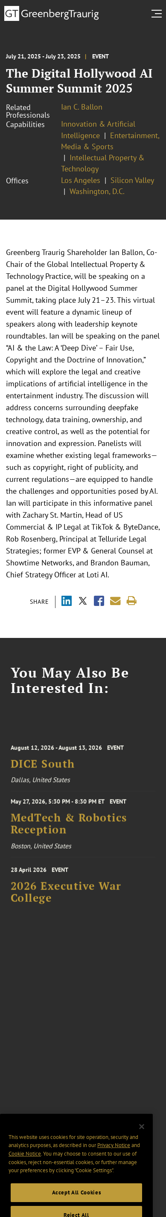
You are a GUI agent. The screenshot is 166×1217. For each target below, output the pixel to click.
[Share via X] (83, 602)
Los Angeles (80, 180)
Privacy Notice (113, 1154)
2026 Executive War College (66, 896)
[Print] (132, 601)
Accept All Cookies (76, 1201)
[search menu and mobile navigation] (158, 14)
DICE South (43, 768)
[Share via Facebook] (99, 602)
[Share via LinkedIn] (66, 602)
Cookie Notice (25, 1163)
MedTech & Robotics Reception (69, 827)
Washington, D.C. (97, 191)
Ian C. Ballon (81, 107)
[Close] (141, 1136)
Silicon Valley (132, 180)
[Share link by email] (115, 601)
